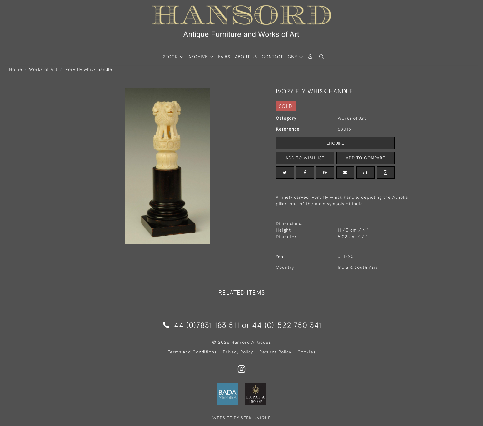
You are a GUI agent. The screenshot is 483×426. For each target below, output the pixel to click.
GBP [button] (293, 56)
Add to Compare (365, 157)
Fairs (224, 56)
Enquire (335, 143)
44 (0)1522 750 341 (287, 324)
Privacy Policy (238, 351)
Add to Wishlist (305, 157)
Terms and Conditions (192, 351)
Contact (272, 56)
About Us (246, 56)
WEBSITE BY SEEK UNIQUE (241, 417)
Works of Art (43, 69)
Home (15, 69)
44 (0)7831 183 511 (201, 324)
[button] (321, 56)
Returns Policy (275, 351)
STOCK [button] (171, 56)
